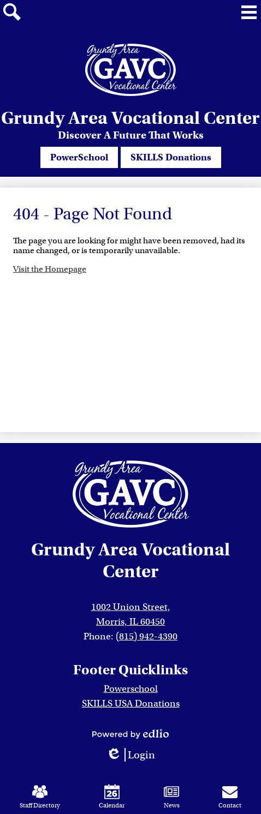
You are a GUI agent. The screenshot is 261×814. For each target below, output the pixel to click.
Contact (229, 796)
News (172, 796)
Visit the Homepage (49, 269)
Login (130, 755)
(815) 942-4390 (146, 636)
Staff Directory (40, 796)
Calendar (111, 796)
